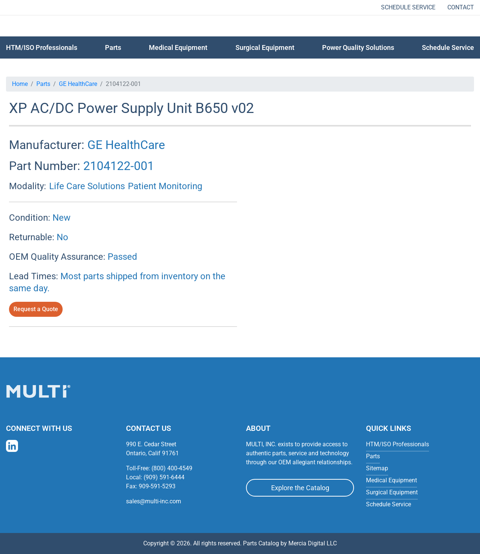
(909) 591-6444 (164, 477)
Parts (43, 83)
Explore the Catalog (300, 488)
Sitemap (377, 468)
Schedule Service (408, 7)
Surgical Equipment (265, 47)
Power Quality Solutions (358, 47)
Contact (460, 7)
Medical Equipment (178, 47)
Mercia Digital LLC (312, 543)
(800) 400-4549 (172, 468)
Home (20, 83)
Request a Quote (36, 309)
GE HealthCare (78, 83)
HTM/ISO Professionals (41, 47)
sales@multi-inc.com (153, 501)
